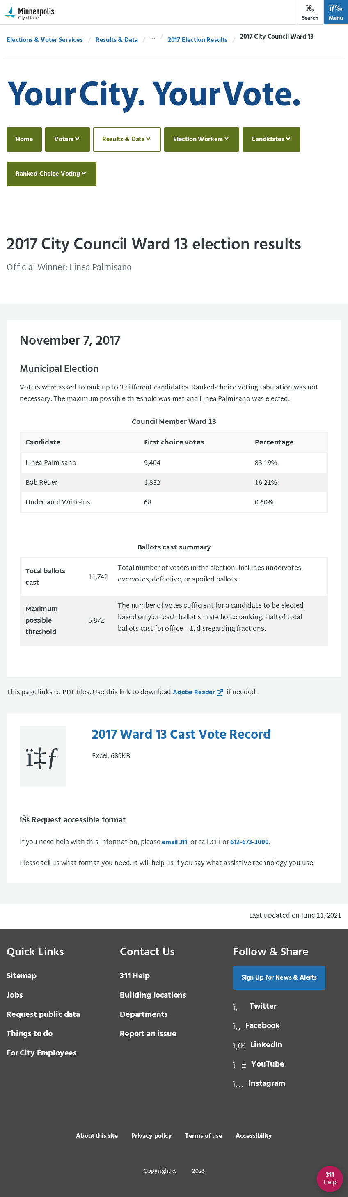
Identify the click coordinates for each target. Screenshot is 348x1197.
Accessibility (254, 1136)
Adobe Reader (194, 692)
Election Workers (198, 139)
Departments (144, 1014)
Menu (336, 13)
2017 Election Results (198, 40)
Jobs (15, 995)
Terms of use (203, 1136)
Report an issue (148, 1034)
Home (24, 139)
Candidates (268, 139)
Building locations (153, 995)
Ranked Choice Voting (48, 174)
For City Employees (42, 1053)
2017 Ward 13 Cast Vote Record (181, 735)
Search (310, 13)
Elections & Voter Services (45, 40)
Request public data (43, 1014)
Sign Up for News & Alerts (279, 978)
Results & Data (117, 40)
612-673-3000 (249, 842)
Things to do (30, 1034)
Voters (63, 139)
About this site (97, 1136)
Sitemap (22, 976)
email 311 (174, 842)
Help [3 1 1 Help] (135, 976)
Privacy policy (151, 1136)
